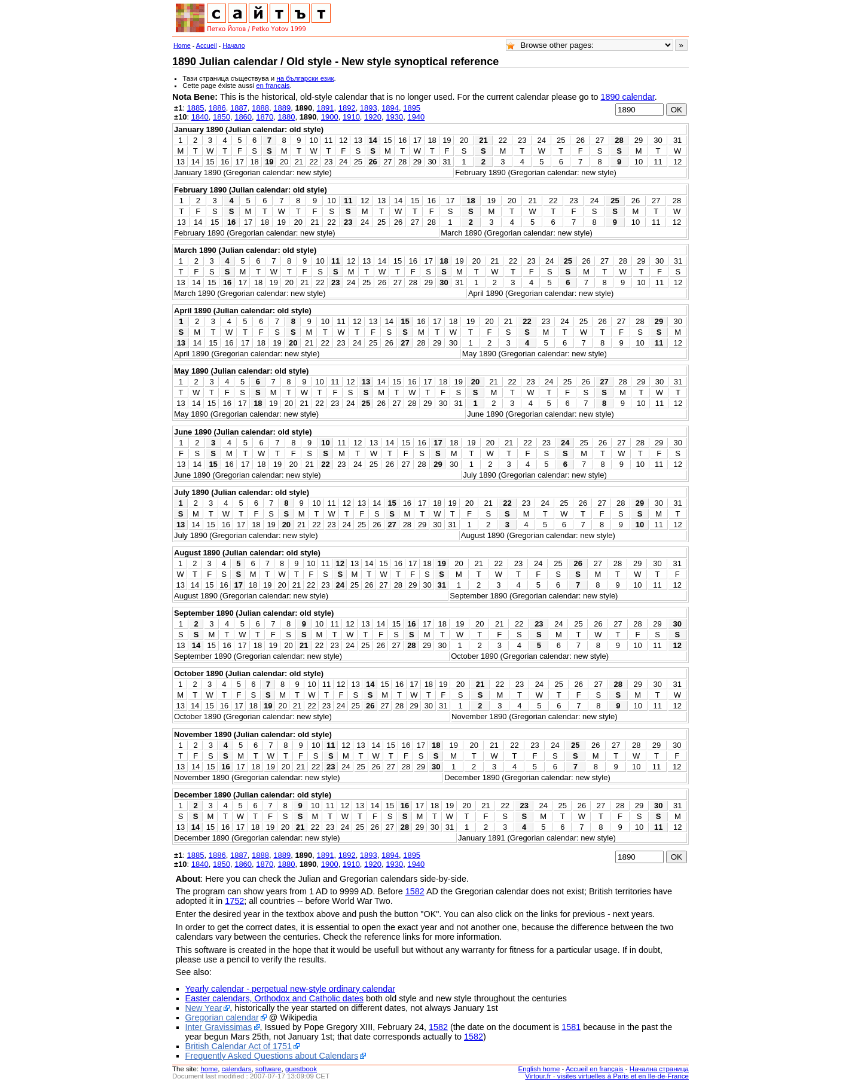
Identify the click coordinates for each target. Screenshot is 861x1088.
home (209, 1068)
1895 (411, 107)
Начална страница (659, 1068)
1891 (325, 107)
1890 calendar (627, 97)
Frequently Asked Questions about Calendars (272, 1056)
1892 (347, 107)
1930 (394, 116)
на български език (305, 78)
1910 (351, 116)
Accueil (206, 45)
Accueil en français (595, 1068)
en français (272, 85)
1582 (415, 891)
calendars (237, 1068)
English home (539, 1068)
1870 (264, 116)
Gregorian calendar (222, 1017)
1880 (286, 116)
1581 (571, 1027)
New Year (203, 1008)
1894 (390, 107)
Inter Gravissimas (218, 1027)
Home (182, 45)
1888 (260, 107)
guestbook (301, 1068)
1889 (282, 107)
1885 (195, 107)
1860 (243, 116)
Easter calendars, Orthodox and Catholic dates (274, 998)
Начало (233, 45)
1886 (217, 107)
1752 (234, 901)
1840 (200, 116)
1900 (329, 116)
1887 (239, 107)
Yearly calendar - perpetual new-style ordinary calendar (290, 989)
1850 (221, 116)
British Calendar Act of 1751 (238, 1046)
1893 (368, 107)
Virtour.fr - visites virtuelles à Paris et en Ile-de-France (607, 1076)
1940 (416, 116)
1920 (372, 116)
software (268, 1068)
